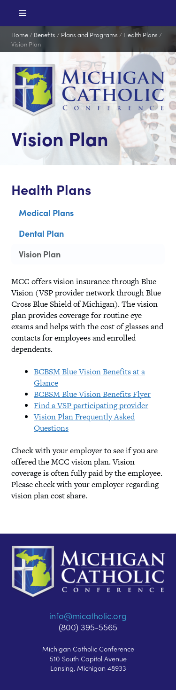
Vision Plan (26, 43)
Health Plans (140, 34)
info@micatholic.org (88, 615)
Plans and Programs (89, 34)
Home (19, 34)
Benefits (44, 34)
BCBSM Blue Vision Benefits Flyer (92, 394)
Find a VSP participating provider (91, 405)
